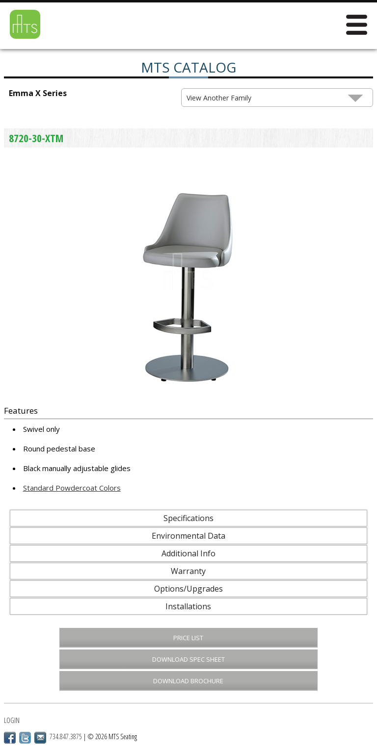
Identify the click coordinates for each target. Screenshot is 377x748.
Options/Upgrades (188, 588)
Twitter (25, 738)
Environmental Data (188, 535)
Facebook (10, 738)
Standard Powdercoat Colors (72, 488)
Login (12, 720)
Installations (188, 606)
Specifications (188, 518)
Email (40, 738)
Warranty (188, 571)
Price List (188, 637)
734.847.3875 (66, 736)
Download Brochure (188, 680)
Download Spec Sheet (188, 659)
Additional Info (188, 553)
